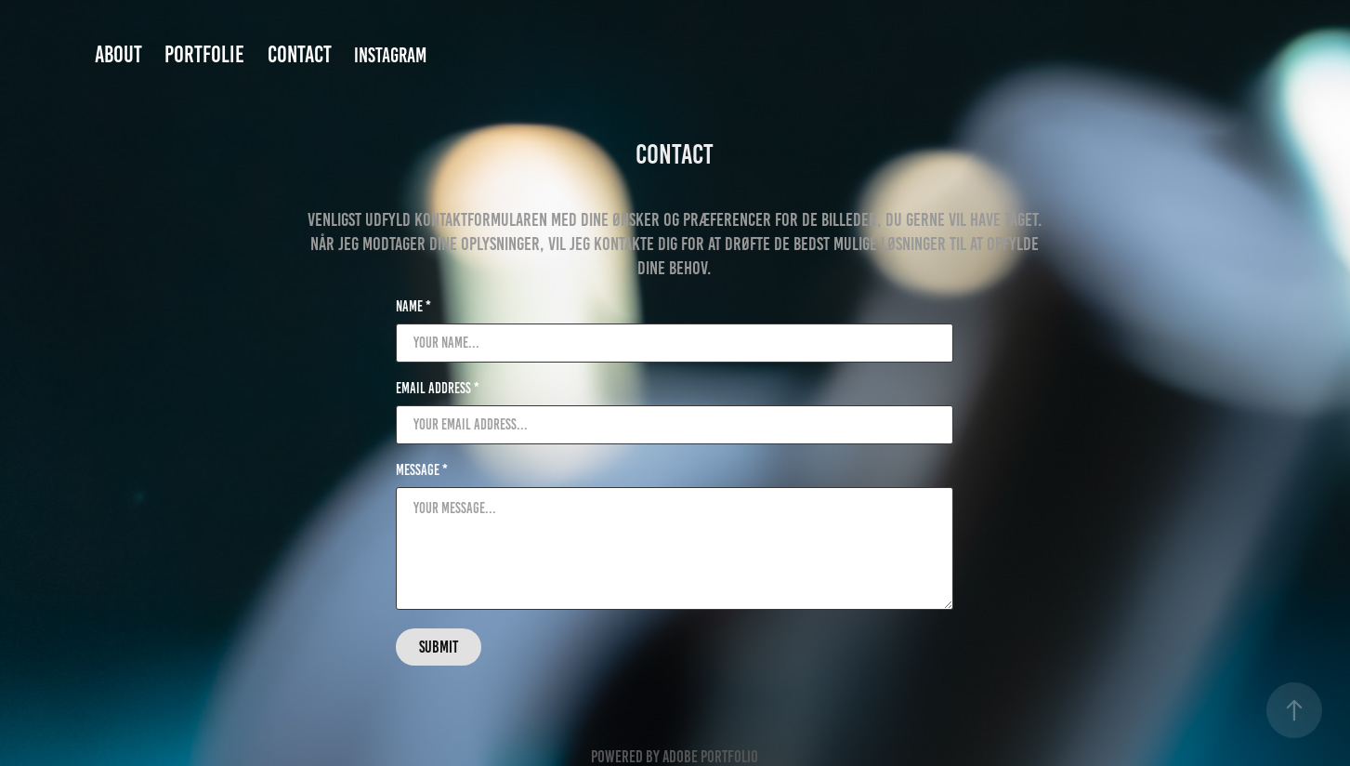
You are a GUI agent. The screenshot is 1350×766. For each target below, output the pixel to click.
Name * (413, 306)
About (118, 54)
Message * (422, 470)
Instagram (390, 55)
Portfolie (204, 54)
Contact (300, 54)
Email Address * (437, 388)
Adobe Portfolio (710, 756)
